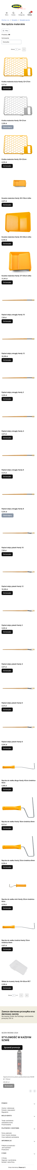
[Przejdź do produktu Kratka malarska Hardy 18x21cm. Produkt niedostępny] (18, 106)
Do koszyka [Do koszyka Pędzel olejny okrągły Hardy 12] (7, 360)
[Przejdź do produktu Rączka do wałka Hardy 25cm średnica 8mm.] (18, 846)
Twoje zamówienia (7, 1120)
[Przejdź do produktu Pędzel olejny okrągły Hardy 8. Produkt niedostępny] (18, 494)
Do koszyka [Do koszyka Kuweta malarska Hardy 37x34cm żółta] (7, 282)
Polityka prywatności (8, 1145)
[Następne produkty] (21, 995)
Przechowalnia (6, 1124)
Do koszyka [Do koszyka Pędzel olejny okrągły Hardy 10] (7, 321)
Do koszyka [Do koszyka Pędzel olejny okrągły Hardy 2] (7, 399)
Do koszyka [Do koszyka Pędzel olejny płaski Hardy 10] (7, 554)
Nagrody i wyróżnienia (9, 1160)
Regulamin (5, 1112)
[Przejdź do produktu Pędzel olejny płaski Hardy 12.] (18, 571)
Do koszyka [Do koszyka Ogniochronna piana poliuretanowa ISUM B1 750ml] (9, 1086)
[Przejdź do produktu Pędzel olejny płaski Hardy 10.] (18, 533)
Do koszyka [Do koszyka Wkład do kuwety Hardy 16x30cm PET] (7, 988)
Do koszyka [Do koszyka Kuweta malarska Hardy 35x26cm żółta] (7, 243)
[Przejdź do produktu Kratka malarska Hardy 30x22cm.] (18, 144)
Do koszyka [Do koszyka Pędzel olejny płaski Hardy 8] (7, 748)
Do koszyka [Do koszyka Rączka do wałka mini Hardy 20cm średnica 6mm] (7, 908)
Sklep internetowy (16, 1167)
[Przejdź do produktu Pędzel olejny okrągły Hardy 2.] (18, 377)
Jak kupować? (6, 1147)
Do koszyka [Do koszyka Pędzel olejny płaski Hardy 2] (7, 632)
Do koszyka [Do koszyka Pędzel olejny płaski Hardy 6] (7, 709)
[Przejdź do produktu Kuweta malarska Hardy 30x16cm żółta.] (18, 183)
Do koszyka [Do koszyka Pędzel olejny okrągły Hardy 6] (7, 476)
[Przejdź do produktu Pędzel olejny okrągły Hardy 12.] (18, 338)
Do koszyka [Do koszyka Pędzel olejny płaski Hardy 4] (7, 671)
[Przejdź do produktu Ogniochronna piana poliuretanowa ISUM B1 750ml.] (19, 1062)
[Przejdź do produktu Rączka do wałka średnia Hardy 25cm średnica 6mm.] (18, 925)
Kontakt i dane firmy (8, 1162)
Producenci (5, 1149)
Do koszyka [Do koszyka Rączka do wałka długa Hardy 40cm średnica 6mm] (7, 789)
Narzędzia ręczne (25, 20)
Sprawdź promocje (12, 1047)
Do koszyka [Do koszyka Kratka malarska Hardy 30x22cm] (7, 166)
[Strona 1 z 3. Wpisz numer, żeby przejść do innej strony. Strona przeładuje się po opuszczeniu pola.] (16, 49)
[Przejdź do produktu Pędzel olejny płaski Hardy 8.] (18, 727)
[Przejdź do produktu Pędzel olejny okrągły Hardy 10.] (18, 300)
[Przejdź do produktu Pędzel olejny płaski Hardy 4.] (18, 649)
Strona (13, 49)
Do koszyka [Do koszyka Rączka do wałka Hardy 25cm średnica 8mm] (7, 867)
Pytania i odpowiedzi (8, 1110)
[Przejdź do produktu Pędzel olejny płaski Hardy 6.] (18, 688)
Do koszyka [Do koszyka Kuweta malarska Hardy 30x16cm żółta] (7, 205)
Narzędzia (14, 20)
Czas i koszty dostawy (9, 1135)
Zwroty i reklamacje (8, 1108)
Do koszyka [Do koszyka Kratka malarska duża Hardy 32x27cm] (7, 88)
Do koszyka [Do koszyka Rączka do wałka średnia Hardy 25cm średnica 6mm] (7, 949)
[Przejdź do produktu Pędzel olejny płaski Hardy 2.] (18, 610)
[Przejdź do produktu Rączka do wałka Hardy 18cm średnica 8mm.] (18, 807)
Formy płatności (7, 1133)
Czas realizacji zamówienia (10, 1137)
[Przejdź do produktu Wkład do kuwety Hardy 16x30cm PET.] (18, 966)
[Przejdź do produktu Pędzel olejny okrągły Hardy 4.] (18, 416)
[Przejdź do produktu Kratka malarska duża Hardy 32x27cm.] (18, 67)
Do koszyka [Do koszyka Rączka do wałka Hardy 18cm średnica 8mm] (7, 828)
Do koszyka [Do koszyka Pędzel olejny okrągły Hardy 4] (7, 438)
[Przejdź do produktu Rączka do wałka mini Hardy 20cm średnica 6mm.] (18, 884)
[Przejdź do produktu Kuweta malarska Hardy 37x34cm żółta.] (18, 261)
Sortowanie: (5, 38)
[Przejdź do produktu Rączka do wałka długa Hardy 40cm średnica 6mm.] (18, 766)
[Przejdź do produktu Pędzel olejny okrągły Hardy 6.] (18, 455)
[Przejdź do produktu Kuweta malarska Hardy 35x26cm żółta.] (18, 222)
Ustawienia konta (7, 1122)
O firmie (4, 1158)
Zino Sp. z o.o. (5, 20)
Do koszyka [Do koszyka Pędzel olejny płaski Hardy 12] (7, 593)
